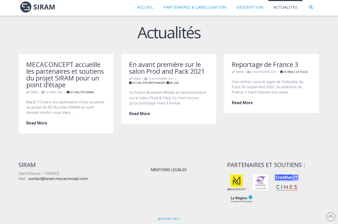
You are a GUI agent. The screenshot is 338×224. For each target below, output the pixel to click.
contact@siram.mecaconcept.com (58, 178)
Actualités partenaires (147, 83)
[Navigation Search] (311, 8)
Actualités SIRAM (80, 92)
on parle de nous (293, 72)
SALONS (173, 83)
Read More (36, 123)
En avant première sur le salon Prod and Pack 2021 (167, 68)
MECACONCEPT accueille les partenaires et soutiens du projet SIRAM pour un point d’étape (65, 74)
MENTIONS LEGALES (169, 169)
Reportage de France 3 (265, 64)
